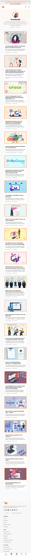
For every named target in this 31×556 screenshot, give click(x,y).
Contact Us (5, 520)
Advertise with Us (7, 524)
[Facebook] (6, 510)
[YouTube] (12, 510)
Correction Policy (7, 542)
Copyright (5, 535)
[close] (30, 2)
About (4, 518)
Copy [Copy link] (21, 554)
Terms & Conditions (7, 533)
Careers (5, 522)
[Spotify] (14, 510)
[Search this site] (25, 7)
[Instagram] (10, 510)
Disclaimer (5, 538)
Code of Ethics (6, 547)
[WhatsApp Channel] (16, 510)
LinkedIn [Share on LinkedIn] (11, 554)
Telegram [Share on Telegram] (16, 554)
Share (26, 554)
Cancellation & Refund (8, 540)
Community (5, 526)
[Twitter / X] (4, 510)
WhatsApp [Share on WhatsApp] (6, 554)
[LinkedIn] (8, 510)
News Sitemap (6, 551)
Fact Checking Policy (7, 549)
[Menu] (29, 7)
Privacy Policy (6, 531)
